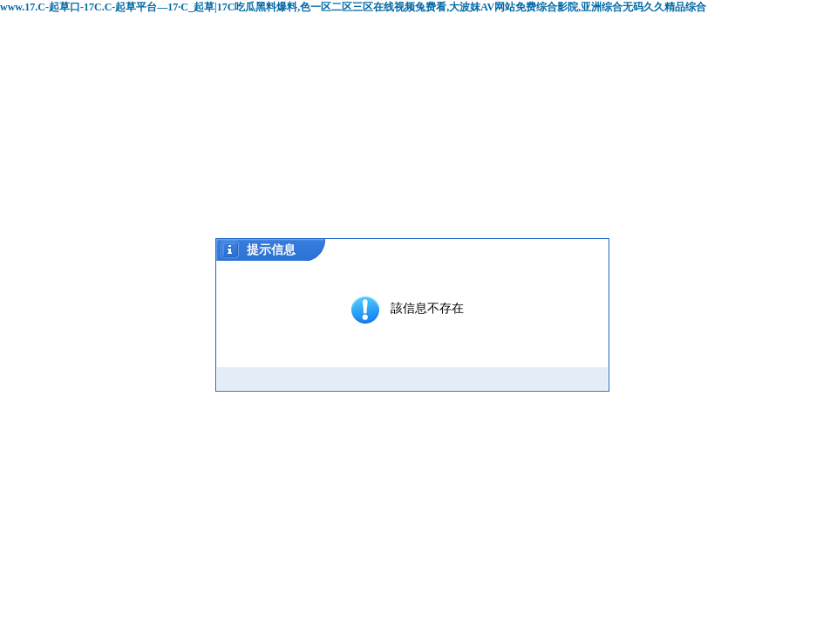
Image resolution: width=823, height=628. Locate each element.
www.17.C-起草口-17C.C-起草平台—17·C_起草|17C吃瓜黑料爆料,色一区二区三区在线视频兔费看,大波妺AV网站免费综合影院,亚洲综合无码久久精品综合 (353, 7)
